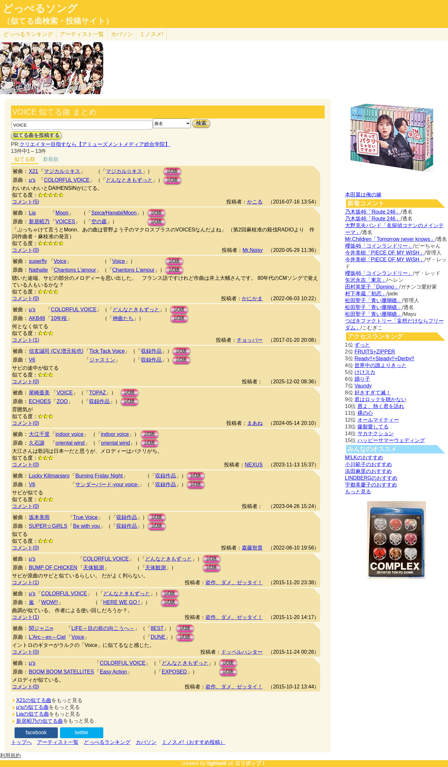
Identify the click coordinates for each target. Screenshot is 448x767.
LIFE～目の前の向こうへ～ (102, 628)
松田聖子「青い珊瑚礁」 (373, 300)
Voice (60, 261)
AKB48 (37, 318)
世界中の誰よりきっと (380, 365)
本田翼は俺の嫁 (363, 194)
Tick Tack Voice (107, 351)
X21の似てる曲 (33, 700)
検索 (201, 123)
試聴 (172, 171)
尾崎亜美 (39, 392)
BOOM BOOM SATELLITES (61, 671)
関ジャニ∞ (41, 628)
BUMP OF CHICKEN (53, 567)
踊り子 (362, 379)
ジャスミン (102, 360)
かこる (255, 201)
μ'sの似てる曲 (32, 707)
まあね (255, 423)
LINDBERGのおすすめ (371, 478)
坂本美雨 (39, 517)
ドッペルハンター (242, 652)
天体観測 (93, 567)
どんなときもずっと (129, 180)
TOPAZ (97, 392)
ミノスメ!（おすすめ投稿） (193, 742)
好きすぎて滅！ (373, 392)
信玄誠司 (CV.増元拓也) (56, 351)
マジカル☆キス (62, 171)
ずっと (362, 345)
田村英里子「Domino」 (372, 287)
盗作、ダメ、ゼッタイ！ (234, 582)
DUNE (158, 637)
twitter (82, 732)
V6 (32, 360)
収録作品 (151, 351)
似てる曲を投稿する (36, 135)
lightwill (217, 763)
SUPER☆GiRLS (48, 526)
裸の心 (365, 413)
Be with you (86, 526)
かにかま (252, 298)
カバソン (122, 34)
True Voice (85, 517)
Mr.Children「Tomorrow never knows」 (390, 239)
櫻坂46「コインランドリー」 (379, 246)
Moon (62, 213)
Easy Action (113, 671)
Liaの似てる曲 (32, 714)
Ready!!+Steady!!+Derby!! (384, 358)
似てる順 (24, 159)
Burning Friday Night (99, 475)
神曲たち (123, 318)
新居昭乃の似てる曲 (39, 721)
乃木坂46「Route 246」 (373, 212)
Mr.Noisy (253, 250)
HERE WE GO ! (121, 602)
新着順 (50, 159)
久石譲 (36, 443)
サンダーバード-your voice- (107, 484)
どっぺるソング (40, 8)
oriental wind (70, 443)
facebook (36, 732)
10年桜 (59, 318)
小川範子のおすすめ (368, 464)
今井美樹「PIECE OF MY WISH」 (385, 252)
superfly (38, 261)
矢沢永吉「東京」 (366, 280)
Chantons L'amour (75, 270)
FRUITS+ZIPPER (375, 351)
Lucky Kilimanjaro (49, 475)
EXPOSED (174, 671)
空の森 (99, 221)
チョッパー (250, 340)
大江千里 (39, 434)
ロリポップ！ (250, 763)
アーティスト (82, 34)
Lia (32, 213)
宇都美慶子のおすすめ (371, 485)
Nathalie (38, 270)
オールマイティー (378, 420)
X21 (33, 171)
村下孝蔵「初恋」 (366, 293)
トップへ (21, 742)
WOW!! (49, 602)
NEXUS (254, 464)
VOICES (65, 221)
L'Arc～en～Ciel (47, 637)
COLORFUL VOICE (67, 180)
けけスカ (365, 372)
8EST (157, 628)
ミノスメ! (151, 34)
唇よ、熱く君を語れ (380, 406)
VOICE (64, 392)
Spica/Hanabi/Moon (114, 213)
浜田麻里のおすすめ (368, 471)
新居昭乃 (39, 221)
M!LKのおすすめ (364, 457)
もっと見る (358, 491)
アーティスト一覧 (58, 742)
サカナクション (375, 433)
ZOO (62, 401)
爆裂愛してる (373, 426)
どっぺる (28, 34)
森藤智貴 (252, 548)
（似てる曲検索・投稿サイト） (58, 21)
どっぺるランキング (107, 742)
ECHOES (40, 401)
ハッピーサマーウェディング (391, 440)
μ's (32, 180)
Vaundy (363, 386)
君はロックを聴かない (380, 399)
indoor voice (69, 434)
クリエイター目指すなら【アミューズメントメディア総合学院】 (94, 144)
